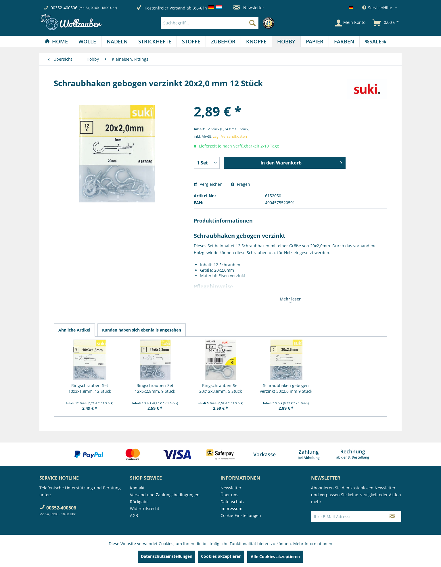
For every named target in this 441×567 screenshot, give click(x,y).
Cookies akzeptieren (221, 556)
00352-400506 (64, 7)
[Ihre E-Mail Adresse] (347, 516)
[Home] (56, 41)
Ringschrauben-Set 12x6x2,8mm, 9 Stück (155, 388)
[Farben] (344, 41)
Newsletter (248, 7)
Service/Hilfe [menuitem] (377, 7)
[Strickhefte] (155, 41)
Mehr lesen (291, 299)
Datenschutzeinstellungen (166, 556)
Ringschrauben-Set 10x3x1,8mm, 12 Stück (89, 388)
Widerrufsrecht (144, 508)
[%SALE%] (375, 41)
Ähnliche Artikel (74, 330)
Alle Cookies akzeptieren (275, 556)
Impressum (231, 508)
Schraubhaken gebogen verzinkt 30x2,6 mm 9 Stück (286, 388)
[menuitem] (219, 23)
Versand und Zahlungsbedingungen (165, 494)
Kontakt (137, 488)
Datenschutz (233, 501)
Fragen (240, 184)
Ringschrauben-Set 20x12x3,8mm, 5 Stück (220, 388)
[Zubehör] (223, 41)
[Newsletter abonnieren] (392, 516)
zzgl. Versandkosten (230, 136)
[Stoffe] (191, 41)
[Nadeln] (117, 41)
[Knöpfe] (256, 41)
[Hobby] (286, 41)
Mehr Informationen (312, 543)
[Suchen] (252, 23)
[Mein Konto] (350, 23)
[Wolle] (87, 41)
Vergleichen (208, 184)
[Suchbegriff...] (209, 23)
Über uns (229, 494)
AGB (134, 515)
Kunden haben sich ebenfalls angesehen (141, 330)
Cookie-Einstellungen (241, 515)
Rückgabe (139, 501)
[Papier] (315, 41)
